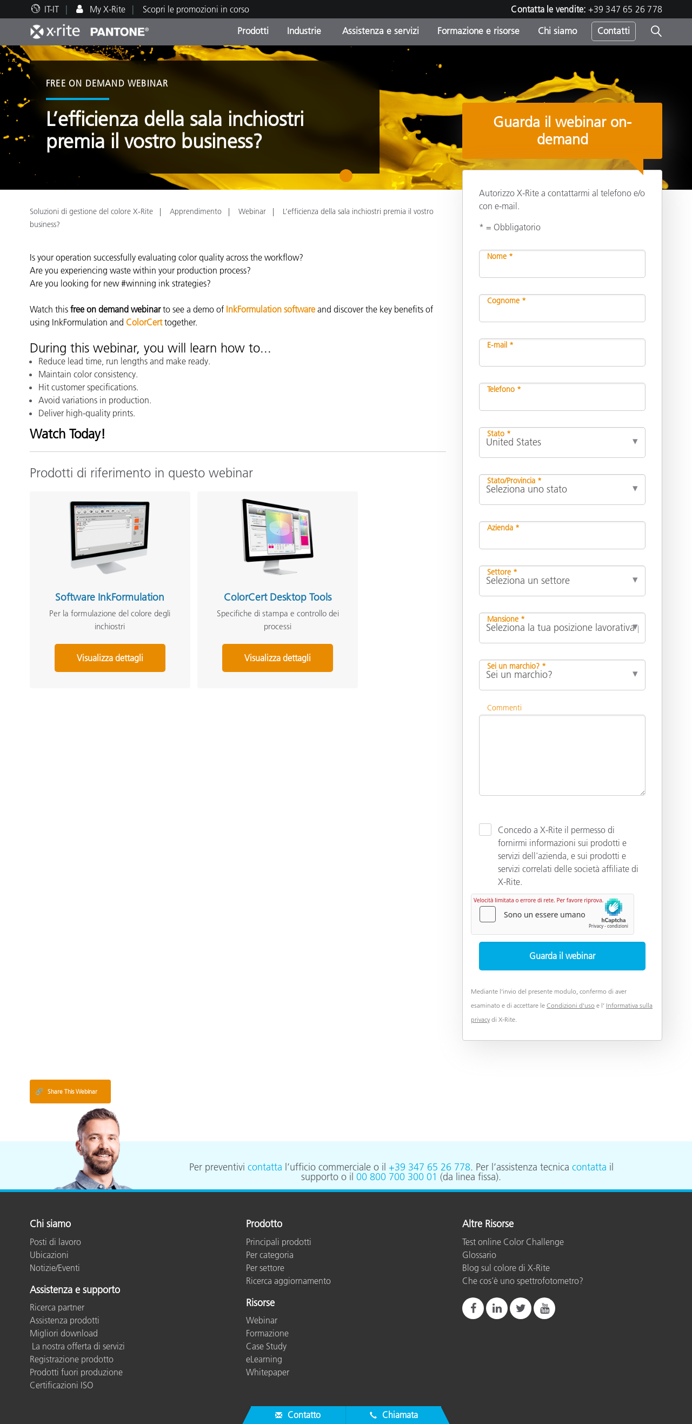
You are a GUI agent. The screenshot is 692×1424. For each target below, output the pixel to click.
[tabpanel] (346, 117)
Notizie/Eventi (55, 1267)
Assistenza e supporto (75, 1290)
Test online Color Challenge (513, 1241)
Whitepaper (267, 1372)
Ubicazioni (49, 1254)
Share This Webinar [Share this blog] (66, 1091)
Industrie (304, 30)
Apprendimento (196, 211)
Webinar (252, 211)
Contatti (613, 30)
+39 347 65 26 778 (625, 9)
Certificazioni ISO (62, 1385)
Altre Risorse (488, 1224)
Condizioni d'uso (571, 1005)
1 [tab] (348, 179)
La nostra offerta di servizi (77, 1346)
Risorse (260, 1303)
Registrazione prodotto (72, 1359)
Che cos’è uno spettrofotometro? (522, 1280)
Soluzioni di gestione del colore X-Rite (91, 211)
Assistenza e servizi (379, 30)
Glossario (479, 1254)
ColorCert (144, 322)
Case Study (266, 1346)
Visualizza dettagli (94, 653)
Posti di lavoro (55, 1241)
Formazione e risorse (478, 30)
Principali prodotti (278, 1241)
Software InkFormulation (94, 588)
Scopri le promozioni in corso (196, 9)
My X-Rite (106, 9)
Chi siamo (557, 30)
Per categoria (270, 1254)
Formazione (267, 1333)
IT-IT (51, 9)
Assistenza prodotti (64, 1320)
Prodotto (264, 1224)
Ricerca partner (57, 1307)
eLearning (264, 1359)
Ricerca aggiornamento (288, 1280)
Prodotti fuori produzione (76, 1372)
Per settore (265, 1267)
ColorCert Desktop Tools (231, 588)
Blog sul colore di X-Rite (506, 1267)
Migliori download (64, 1333)
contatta (265, 1167)
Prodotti (253, 30)
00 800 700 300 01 (396, 1177)
